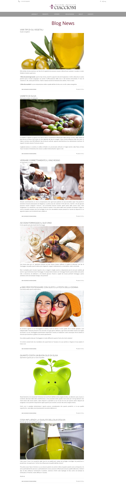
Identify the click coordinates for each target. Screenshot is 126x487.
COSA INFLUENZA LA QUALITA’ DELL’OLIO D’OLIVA (42, 421)
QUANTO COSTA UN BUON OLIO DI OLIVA (39, 356)
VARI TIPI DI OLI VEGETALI (31, 31)
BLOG (81, 14)
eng (105, 1)
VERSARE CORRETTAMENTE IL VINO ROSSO (40, 161)
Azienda (35, 14)
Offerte (56, 14)
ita (102, 1)
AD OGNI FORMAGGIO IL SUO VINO (36, 224)
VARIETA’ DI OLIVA (29, 97)
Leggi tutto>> (80, 89)
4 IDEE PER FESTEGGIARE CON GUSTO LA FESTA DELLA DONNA (49, 288)
